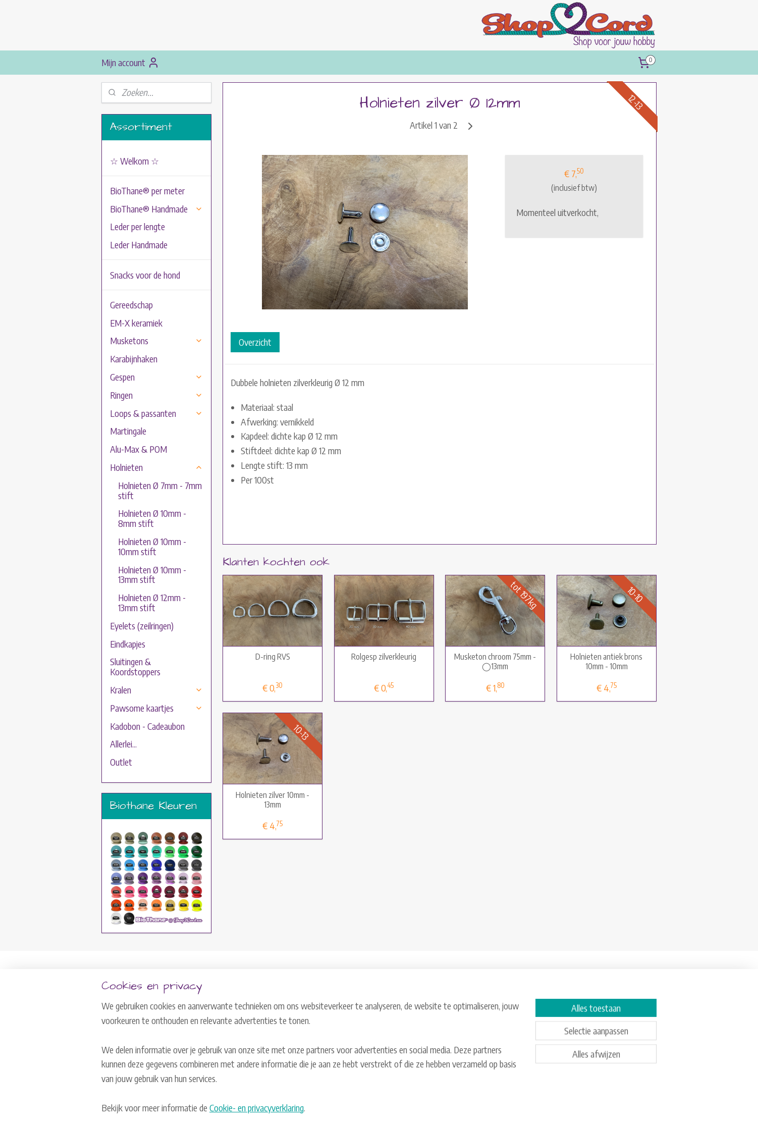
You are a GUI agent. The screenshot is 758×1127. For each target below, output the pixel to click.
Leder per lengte (137, 226)
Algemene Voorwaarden (362, 1026)
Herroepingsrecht (352, 1037)
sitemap (348, 1108)
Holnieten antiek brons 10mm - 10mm (607, 661)
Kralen (156, 689)
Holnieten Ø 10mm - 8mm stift (152, 518)
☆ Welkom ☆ (134, 161)
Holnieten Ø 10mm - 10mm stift (152, 546)
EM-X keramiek (136, 323)
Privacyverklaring (352, 1048)
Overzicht (255, 342)
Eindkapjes (127, 644)
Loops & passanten (156, 413)
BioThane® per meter (147, 190)
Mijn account (130, 63)
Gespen (156, 377)
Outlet (121, 762)
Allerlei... (123, 743)
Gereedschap (131, 304)
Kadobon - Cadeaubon (147, 726)
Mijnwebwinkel (459, 1108)
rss (363, 1108)
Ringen (156, 395)
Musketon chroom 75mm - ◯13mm (495, 661)
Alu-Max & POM (138, 449)
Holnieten (156, 467)
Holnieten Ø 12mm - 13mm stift (152, 602)
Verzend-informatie (355, 1014)
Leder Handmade (139, 244)
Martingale (128, 431)
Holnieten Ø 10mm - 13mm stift (152, 574)
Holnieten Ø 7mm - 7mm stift (160, 490)
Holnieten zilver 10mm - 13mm (272, 800)
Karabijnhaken (133, 358)
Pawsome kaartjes (156, 708)
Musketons (156, 340)
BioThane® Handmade (156, 208)
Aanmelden (578, 1053)
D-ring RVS (272, 657)
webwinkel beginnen (392, 1108)
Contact (339, 1003)
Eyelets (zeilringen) (142, 625)
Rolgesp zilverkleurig (384, 657)
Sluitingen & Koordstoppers (135, 666)
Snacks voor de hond (145, 275)
